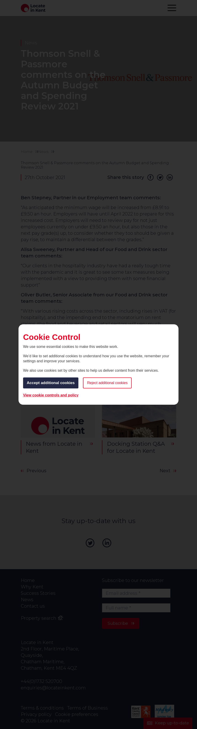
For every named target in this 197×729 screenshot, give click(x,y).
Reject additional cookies (107, 383)
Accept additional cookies (51, 383)
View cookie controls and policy (50, 395)
